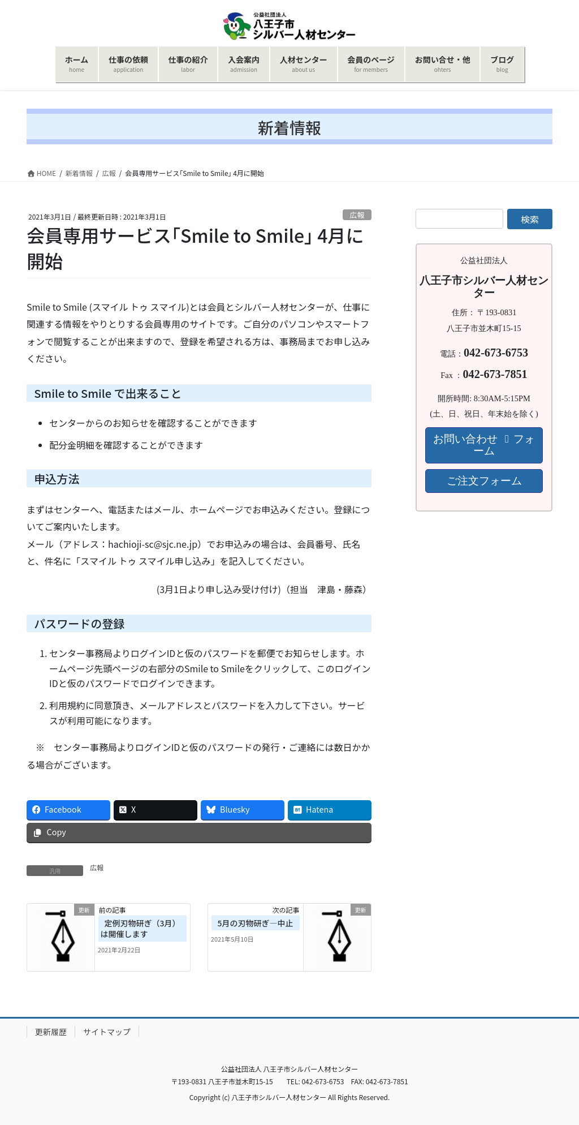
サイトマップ (107, 1031)
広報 (357, 214)
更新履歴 (51, 1031)
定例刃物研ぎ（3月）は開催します (140, 928)
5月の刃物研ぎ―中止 (255, 923)
